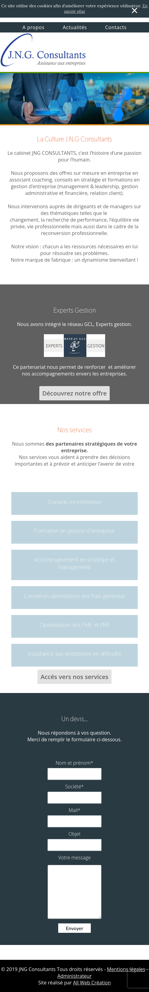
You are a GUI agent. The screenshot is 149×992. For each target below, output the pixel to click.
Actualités (75, 27)
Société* (74, 786)
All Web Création (92, 982)
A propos (33, 27)
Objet (75, 834)
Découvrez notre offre (74, 393)
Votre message (74, 857)
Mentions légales (126, 969)
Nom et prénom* (75, 762)
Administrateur (74, 976)
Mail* (74, 810)
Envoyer (74, 928)
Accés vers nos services (74, 677)
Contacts (115, 27)
